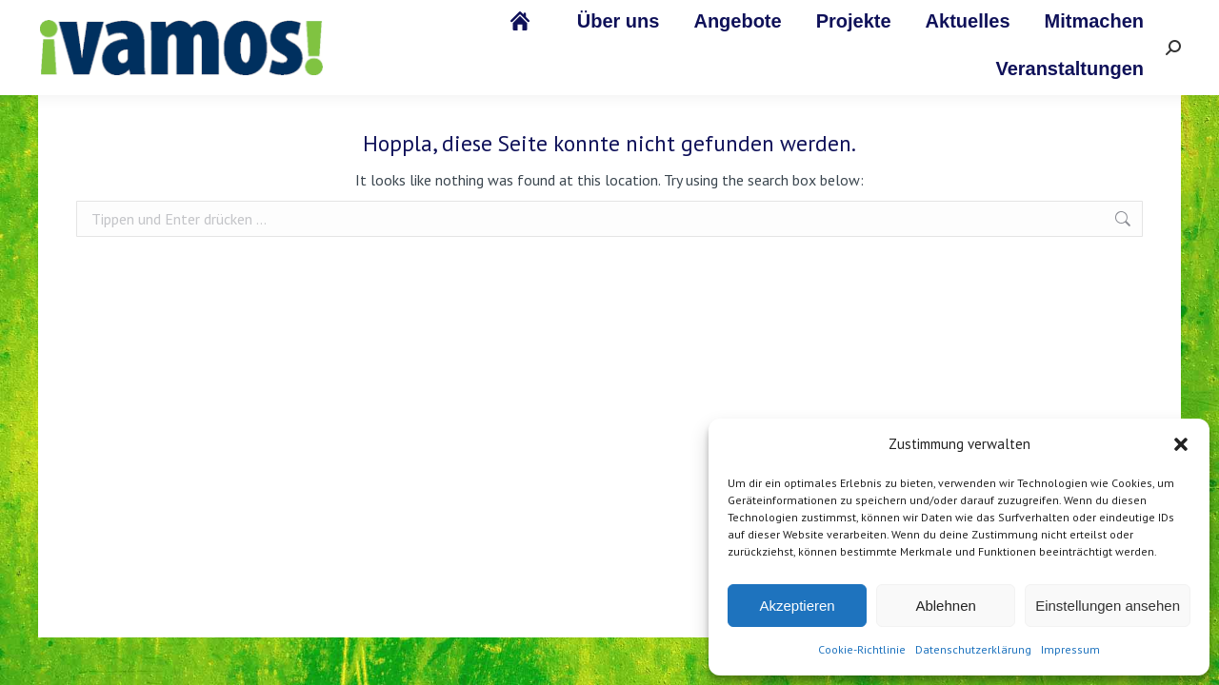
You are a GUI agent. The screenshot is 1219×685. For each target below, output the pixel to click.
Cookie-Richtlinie (862, 649)
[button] (1180, 444)
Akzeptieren (796, 605)
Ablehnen (945, 605)
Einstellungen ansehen (1107, 605)
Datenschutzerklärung (973, 649)
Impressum (1070, 649)
